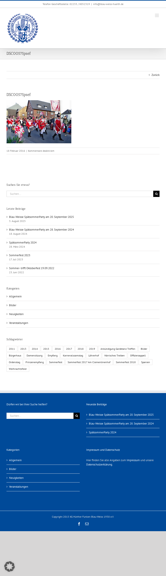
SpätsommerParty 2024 (23, 242)
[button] (9, 566)
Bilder (12, 305)
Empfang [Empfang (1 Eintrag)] (52, 355)
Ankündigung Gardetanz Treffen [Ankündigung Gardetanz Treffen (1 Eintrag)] (118, 348)
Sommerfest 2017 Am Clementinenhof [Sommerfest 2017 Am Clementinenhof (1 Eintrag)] (89, 362)
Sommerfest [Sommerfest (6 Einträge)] (55, 362)
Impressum (133, 460)
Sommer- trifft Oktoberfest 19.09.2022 (31, 268)
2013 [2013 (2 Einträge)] (23, 348)
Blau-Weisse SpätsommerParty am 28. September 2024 (41, 229)
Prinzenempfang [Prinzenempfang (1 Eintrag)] (35, 362)
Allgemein (15, 296)
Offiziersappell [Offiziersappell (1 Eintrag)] (138, 355)
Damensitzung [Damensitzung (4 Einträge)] (34, 355)
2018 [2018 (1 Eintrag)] (81, 348)
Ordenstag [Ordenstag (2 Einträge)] (14, 362)
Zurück (156, 75)
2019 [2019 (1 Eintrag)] (92, 348)
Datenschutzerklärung (99, 464)
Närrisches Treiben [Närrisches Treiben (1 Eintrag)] (114, 355)
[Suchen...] (79, 194)
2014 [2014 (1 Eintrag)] (35, 348)
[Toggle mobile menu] (157, 15)
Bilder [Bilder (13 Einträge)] (144, 348)
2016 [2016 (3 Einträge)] (58, 348)
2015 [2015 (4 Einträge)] (46, 348)
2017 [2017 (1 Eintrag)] (69, 348)
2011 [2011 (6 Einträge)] (12, 348)
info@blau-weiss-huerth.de (108, 4)
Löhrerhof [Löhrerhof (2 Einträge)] (93, 355)
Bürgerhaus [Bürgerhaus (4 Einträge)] (15, 355)
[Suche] (156, 194)
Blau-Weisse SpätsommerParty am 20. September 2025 (41, 217)
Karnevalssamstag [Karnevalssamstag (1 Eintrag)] (73, 355)
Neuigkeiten (16, 314)
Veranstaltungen (18, 323)
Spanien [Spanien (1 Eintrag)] (145, 362)
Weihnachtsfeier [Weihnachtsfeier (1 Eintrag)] (18, 368)
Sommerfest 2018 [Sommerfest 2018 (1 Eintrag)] (126, 362)
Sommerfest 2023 (19, 255)
